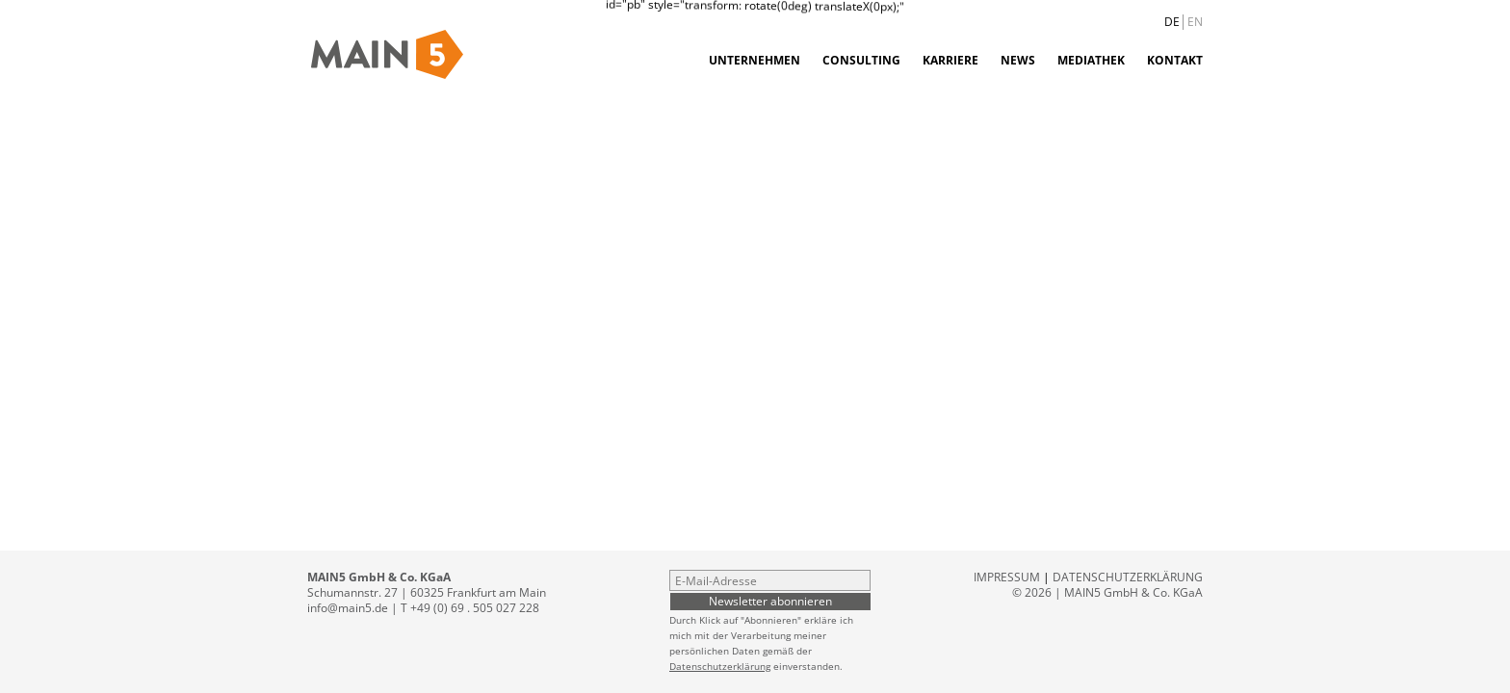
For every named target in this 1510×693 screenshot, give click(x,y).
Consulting (861, 60)
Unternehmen (754, 60)
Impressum (1007, 577)
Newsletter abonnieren (770, 600)
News (1018, 60)
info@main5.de (347, 608)
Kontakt (1175, 60)
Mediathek (1091, 60)
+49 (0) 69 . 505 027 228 (474, 608)
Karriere (950, 60)
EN (1195, 21)
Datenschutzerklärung (719, 666)
